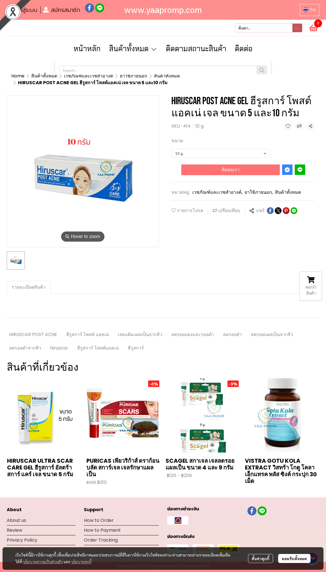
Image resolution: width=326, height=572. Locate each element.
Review (14, 523)
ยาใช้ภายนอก (259, 185)
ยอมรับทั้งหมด (294, 558)
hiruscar (59, 341)
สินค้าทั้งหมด (53, 76)
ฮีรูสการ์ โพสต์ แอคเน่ (87, 327)
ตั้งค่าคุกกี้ (260, 558)
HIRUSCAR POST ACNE (33, 327)
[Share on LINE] (294, 204)
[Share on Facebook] (270, 204)
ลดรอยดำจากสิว (25, 341)
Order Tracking (101, 533)
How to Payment (102, 523)
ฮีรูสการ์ (136, 341)
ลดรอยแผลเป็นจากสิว (272, 327)
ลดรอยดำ (232, 327)
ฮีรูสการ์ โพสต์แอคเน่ (98, 341)
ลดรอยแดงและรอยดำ (192, 327)
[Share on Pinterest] (286, 204)
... (32, 76)
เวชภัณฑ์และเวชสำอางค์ (217, 185)
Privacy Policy (22, 533)
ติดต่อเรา (231, 163)
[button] (309, 10)
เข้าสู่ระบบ (22, 10)
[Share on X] (278, 204)
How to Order (99, 513)
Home (17, 76)
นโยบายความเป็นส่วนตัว (43, 561)
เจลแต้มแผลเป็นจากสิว (140, 327)
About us (16, 513)
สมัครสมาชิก (61, 10)
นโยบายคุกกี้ (81, 561)
